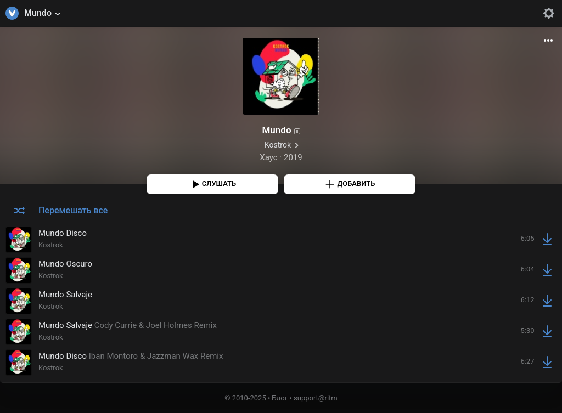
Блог (280, 398)
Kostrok (278, 144)
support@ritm (316, 398)
